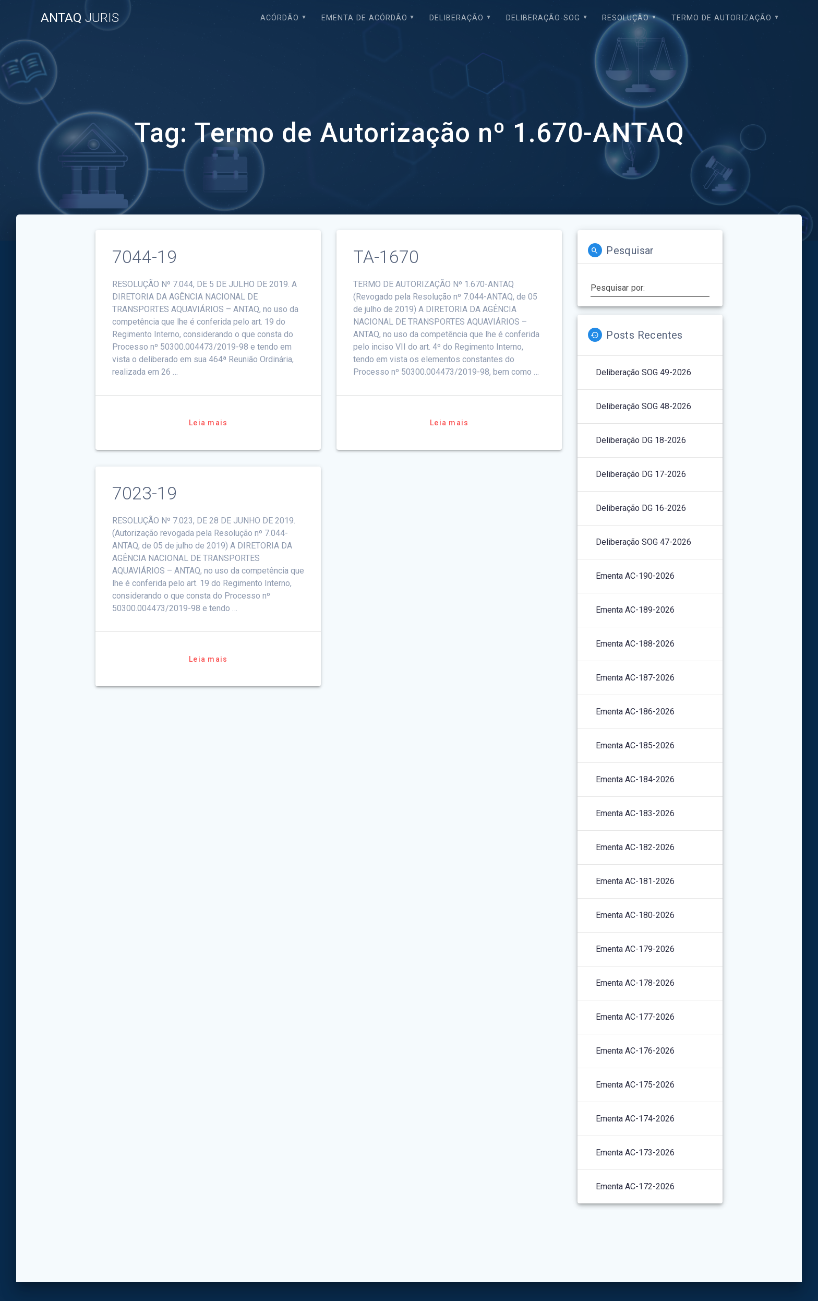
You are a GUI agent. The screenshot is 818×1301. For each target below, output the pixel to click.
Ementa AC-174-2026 (635, 1119)
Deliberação (456, 18)
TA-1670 (386, 257)
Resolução (625, 18)
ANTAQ (80, 17)
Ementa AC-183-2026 (635, 813)
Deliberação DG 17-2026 (641, 474)
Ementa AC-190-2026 (635, 576)
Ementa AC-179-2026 (635, 949)
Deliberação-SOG (543, 18)
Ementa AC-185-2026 (635, 745)
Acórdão (279, 18)
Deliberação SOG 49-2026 (643, 372)
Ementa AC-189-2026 (635, 610)
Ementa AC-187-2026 (635, 678)
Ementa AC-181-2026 (635, 881)
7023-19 (144, 493)
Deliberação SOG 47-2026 (643, 542)
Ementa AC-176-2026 (635, 1051)
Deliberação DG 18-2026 (641, 440)
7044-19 (144, 257)
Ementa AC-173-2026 (635, 1152)
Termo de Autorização (721, 18)
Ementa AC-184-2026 (635, 779)
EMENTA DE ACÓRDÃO (364, 18)
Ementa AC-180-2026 (635, 915)
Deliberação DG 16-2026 (641, 508)
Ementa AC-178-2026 (635, 983)
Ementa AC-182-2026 (635, 847)
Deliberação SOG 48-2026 (643, 406)
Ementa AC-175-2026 (635, 1085)
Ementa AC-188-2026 (635, 644)
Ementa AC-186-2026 (635, 712)
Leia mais (208, 423)
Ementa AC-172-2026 (635, 1186)
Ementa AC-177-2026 (635, 1017)
